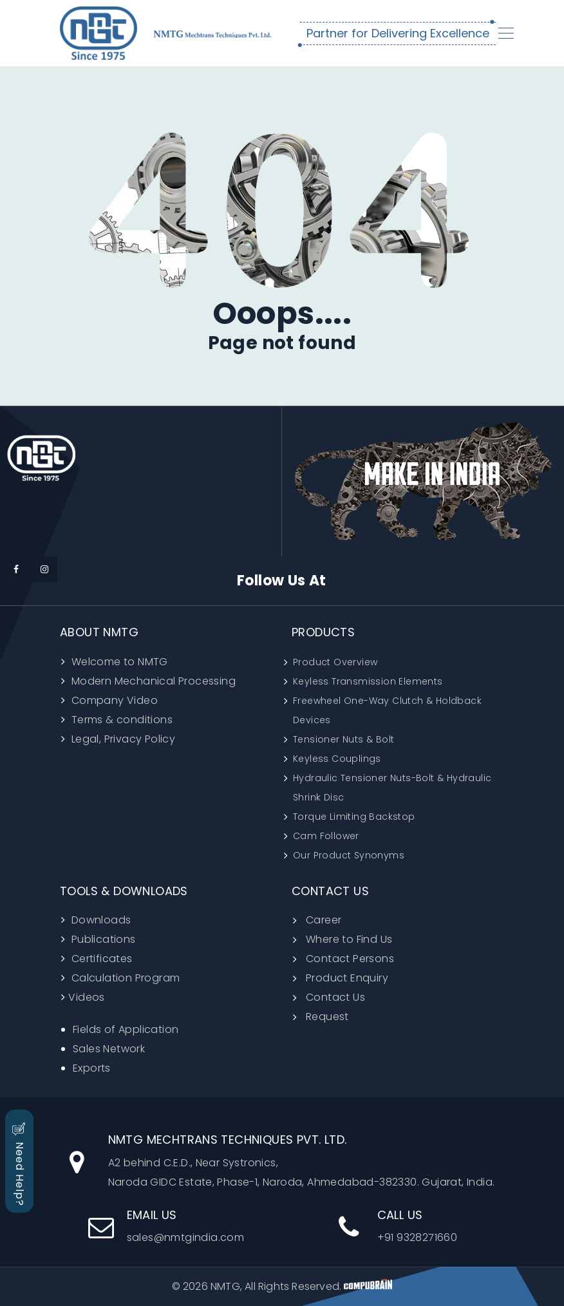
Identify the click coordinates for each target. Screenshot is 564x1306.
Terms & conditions (120, 719)
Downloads (99, 920)
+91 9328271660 (398, 1226)
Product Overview (335, 662)
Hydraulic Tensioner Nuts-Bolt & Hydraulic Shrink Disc (392, 787)
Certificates (100, 958)
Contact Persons (350, 958)
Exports (92, 1068)
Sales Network (109, 1048)
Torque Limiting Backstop (354, 816)
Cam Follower (326, 835)
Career (323, 920)
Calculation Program (124, 977)
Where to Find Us (349, 939)
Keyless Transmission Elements (368, 681)
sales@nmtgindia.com (166, 1226)
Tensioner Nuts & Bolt (343, 739)
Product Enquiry (347, 977)
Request (327, 1016)
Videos (86, 997)
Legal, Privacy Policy (121, 739)
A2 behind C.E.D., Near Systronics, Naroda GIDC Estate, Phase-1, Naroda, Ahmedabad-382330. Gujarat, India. (282, 1161)
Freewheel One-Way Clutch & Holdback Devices (387, 710)
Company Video (113, 700)
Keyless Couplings (337, 758)
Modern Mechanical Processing (152, 681)
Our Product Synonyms (348, 855)
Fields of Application (125, 1029)
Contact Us (335, 997)
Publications (101, 939)
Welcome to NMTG (117, 661)
